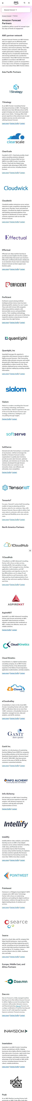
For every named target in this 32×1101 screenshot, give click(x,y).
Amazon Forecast (6, 16)
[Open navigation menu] (2, 3)
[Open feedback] (30, 550)
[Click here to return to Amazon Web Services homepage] (16, 3)
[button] (10, 9)
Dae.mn (18, 1006)
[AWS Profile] (29, 3)
